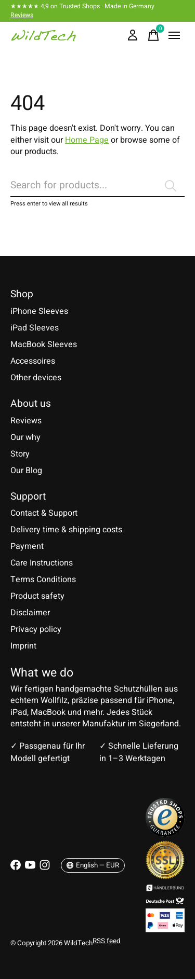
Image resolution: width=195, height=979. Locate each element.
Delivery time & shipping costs (66, 529)
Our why (25, 437)
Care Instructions (41, 563)
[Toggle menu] (174, 35)
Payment (27, 546)
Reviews (21, 15)
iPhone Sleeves (39, 311)
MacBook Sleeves (43, 344)
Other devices (35, 377)
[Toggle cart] (153, 35)
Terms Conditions (43, 579)
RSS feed (107, 941)
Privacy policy (35, 629)
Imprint (23, 646)
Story (20, 454)
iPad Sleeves (34, 328)
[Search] (97, 185)
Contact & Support (43, 513)
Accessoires (32, 361)
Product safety (37, 596)
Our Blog (26, 470)
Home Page (87, 140)
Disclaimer (30, 612)
